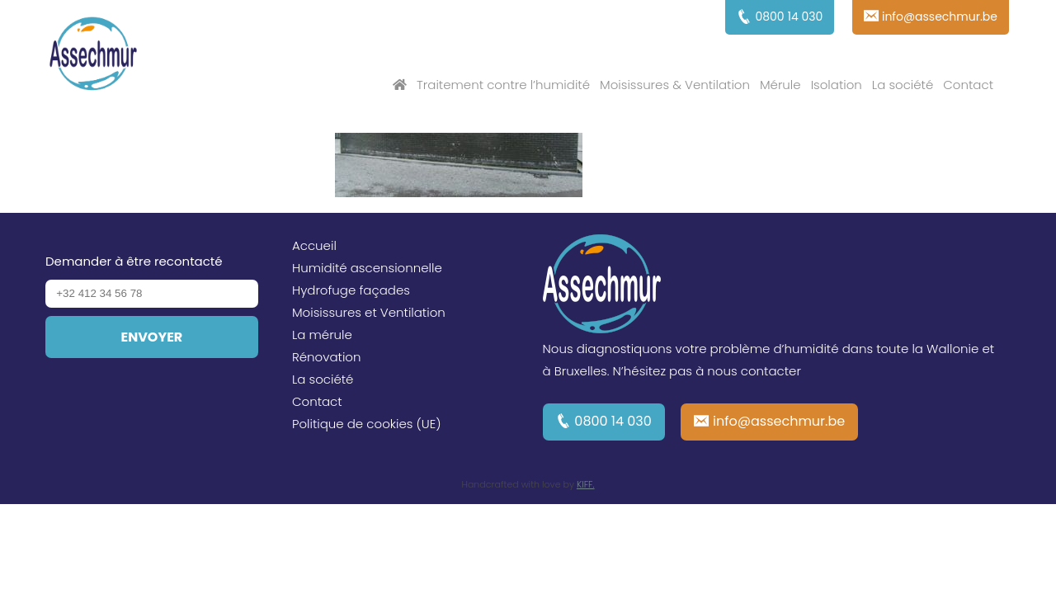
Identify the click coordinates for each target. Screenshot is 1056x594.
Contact (968, 84)
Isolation (836, 84)
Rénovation (326, 356)
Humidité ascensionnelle (367, 267)
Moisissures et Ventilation (369, 312)
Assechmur (93, 56)
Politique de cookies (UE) (366, 423)
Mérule (780, 84)
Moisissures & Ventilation (675, 84)
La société (902, 84)
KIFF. (586, 484)
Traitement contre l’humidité (503, 84)
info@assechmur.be (779, 421)
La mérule (322, 334)
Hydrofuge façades (351, 290)
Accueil (314, 245)
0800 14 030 (613, 421)
